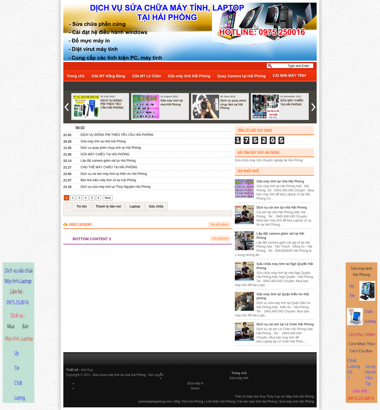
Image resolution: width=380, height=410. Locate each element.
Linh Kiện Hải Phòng (220, 401)
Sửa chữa (156, 206)
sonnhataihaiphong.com (155, 401)
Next (108, 197)
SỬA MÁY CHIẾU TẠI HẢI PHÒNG (291, 102)
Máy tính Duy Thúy (260, 396)
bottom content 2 (92, 239)
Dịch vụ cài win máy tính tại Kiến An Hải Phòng (113, 174)
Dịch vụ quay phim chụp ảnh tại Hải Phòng (233, 104)
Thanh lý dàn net (108, 206)
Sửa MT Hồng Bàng (108, 76)
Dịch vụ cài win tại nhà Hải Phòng (281, 207)
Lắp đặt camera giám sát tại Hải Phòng (108, 160)
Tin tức (82, 206)
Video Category (80, 224)
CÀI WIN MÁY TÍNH (289, 75)
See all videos (219, 224)
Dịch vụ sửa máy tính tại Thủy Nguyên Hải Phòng (115, 187)
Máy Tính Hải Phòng (188, 401)
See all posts (220, 238)
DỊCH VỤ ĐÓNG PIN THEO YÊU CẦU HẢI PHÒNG (112, 104)
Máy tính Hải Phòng (300, 396)
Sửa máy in (195, 383)
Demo (195, 388)
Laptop (135, 206)
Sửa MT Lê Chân (146, 76)
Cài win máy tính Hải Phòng (257, 401)
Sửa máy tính (239, 378)
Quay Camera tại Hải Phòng (241, 76)
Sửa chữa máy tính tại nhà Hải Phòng (119, 375)
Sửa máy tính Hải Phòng (189, 76)
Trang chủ (75, 76)
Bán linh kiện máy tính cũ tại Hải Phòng (108, 180)
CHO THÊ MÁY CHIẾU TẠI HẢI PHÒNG (108, 167)
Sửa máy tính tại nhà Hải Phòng (171, 102)
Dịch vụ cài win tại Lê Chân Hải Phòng (285, 324)
